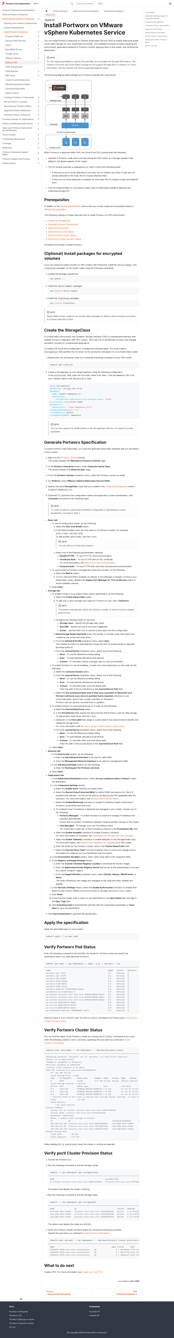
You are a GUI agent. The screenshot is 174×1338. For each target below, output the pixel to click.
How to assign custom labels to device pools (104, 726)
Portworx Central (69, 457)
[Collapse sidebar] (21, 1299)
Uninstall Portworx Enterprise (17, 115)
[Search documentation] (87, 4)
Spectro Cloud (11, 93)
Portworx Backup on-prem (21, 1319)
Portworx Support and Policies (16, 159)
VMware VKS (11, 62)
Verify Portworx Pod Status (60, 232)
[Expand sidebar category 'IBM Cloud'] (38, 76)
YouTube (94, 1311)
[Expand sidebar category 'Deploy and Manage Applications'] (38, 123)
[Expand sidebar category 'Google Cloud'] (38, 54)
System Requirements (14, 27)
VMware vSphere (13, 58)
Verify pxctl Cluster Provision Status (64, 239)
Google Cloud (11, 54)
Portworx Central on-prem (21, 1323)
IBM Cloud (10, 75)
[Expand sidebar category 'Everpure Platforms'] (38, 36)
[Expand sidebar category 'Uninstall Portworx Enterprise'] (38, 115)
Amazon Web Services (15, 40)
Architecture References (13, 139)
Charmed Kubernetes (15, 88)
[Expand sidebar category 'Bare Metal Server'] (38, 49)
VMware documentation (55, 209)
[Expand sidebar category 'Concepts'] (38, 143)
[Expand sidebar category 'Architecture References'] (38, 139)
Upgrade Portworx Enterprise (17, 110)
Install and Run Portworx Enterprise (18, 19)
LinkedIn (94, 1315)
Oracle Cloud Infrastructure (17, 80)
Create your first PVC (92, 1272)
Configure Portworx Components (19, 97)
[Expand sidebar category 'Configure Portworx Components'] (38, 97)
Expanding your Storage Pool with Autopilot (112, 835)
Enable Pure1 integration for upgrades (97, 842)
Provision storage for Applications (17, 119)
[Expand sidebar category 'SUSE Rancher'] (38, 71)
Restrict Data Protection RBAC (105, 798)
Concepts (6, 143)
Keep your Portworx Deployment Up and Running (17, 129)
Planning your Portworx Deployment (20, 23)
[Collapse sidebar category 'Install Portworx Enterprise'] (38, 32)
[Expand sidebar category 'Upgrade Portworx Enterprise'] (38, 110)
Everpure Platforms (14, 36)
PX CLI (12, 1327)
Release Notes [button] (9, 163)
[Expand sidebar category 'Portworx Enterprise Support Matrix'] (38, 153)
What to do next (151, 46)
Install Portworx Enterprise (16, 32)
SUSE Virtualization (14, 67)
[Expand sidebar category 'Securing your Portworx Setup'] (38, 106)
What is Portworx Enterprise (15, 14)
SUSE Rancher (11, 71)
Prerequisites (150, 12)
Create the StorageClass (59, 220)
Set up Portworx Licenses (15, 102)
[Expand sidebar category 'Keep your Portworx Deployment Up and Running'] (38, 129)
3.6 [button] (35, 3)
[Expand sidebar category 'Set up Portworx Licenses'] (38, 102)
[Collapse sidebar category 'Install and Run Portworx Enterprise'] (38, 19)
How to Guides (9, 134)
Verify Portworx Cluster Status (62, 235)
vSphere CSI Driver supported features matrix (87, 68)
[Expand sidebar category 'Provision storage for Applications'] (38, 119)
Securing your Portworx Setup (17, 106)
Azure (8, 45)
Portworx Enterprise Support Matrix (15, 153)
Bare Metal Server (13, 49)
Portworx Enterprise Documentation (18, 10)
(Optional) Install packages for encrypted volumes (156, 17)
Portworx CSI (15, 1315)
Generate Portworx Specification (63, 224)
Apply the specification (58, 228)
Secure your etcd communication (99, 563)
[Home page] (46, 11)
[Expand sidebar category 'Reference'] (38, 148)
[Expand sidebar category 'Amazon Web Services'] (38, 41)
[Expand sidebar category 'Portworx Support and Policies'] (38, 159)
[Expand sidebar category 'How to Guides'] (38, 135)
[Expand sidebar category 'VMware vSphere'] (38, 58)
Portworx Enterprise (18, 1311)
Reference (7, 148)
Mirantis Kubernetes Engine (17, 84)
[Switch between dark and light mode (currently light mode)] (170, 4)
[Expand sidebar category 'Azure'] (38, 45)
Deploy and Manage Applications (17, 123)
